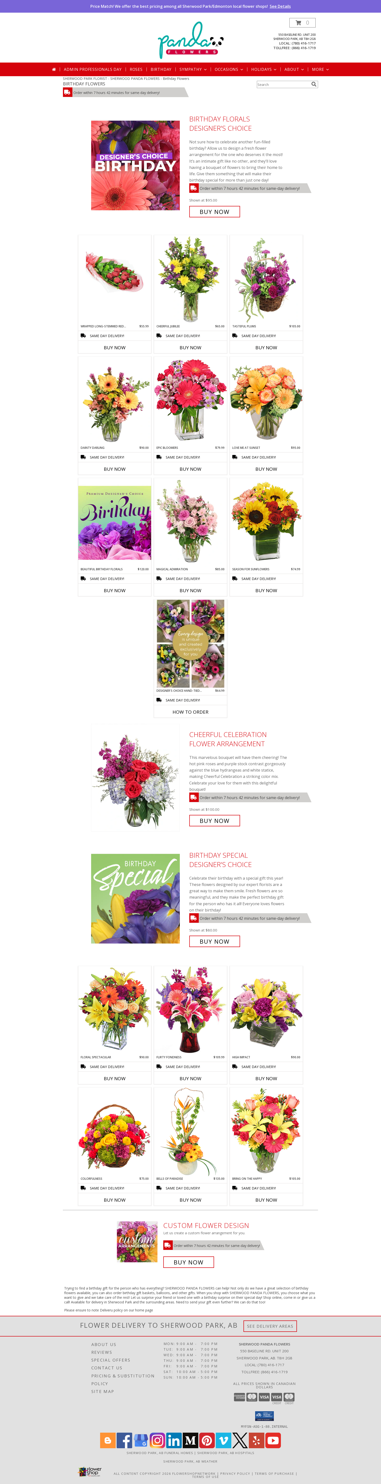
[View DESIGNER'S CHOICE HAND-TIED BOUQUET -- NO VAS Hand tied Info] (190, 644)
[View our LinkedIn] (174, 1446)
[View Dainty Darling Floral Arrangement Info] (114, 401)
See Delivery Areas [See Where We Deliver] (270, 1326)
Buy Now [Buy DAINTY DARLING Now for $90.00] (115, 469)
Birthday (161, 69)
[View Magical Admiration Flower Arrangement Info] (190, 522)
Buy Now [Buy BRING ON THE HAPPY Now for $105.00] (266, 1200)
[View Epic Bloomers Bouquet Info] (190, 401)
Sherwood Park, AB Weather (190, 1461)
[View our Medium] (190, 1446)
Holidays (264, 69)
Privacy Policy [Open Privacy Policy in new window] (235, 1473)
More (321, 69)
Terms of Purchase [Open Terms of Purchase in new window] (274, 1473)
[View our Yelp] (256, 1446)
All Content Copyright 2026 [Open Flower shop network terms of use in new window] (142, 1473)
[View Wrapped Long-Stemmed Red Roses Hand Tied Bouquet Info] (114, 267)
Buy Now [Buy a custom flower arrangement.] (189, 1262)
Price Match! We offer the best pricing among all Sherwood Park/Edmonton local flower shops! (190, 6)
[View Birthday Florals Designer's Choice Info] (139, 165)
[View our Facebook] (124, 1446)
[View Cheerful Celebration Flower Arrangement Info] (139, 777)
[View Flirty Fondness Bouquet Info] (190, 1010)
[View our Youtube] (273, 1446)
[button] (302, 23)
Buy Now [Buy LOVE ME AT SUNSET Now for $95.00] (266, 469)
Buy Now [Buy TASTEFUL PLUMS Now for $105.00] (266, 347)
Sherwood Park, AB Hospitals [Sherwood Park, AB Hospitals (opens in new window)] (225, 1452)
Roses (136, 69)
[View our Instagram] (157, 1446)
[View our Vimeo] (223, 1446)
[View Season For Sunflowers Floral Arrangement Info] (266, 522)
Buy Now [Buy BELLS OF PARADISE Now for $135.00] (190, 1200)
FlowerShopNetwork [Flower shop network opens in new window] (194, 1473)
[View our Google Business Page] (141, 1446)
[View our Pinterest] (207, 1446)
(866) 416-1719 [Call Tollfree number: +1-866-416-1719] (274, 1371)
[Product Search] (283, 84)
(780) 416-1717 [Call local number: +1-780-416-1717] (304, 43)
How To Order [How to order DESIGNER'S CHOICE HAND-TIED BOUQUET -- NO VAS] (190, 712)
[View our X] (240, 1446)
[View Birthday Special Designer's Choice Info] (139, 898)
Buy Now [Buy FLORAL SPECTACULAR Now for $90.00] (115, 1078)
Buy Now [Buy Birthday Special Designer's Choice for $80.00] (215, 941)
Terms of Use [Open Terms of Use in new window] (205, 1476)
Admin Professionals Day (92, 69)
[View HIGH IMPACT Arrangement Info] (266, 1010)
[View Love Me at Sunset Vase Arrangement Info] (266, 401)
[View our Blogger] (108, 1446)
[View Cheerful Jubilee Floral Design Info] (190, 279)
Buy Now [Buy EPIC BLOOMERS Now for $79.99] (190, 469)
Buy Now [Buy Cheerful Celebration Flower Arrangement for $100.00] (215, 821)
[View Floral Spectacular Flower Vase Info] (114, 1010)
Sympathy (194, 69)
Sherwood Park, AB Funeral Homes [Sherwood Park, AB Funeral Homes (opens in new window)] (160, 1452)
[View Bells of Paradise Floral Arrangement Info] (190, 1132)
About (295, 69)
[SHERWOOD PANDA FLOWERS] (190, 40)
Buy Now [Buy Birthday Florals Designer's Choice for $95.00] (215, 212)
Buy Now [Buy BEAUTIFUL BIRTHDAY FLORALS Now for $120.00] (115, 590)
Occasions (229, 69)
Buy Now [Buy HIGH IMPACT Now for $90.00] (266, 1078)
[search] (314, 84)
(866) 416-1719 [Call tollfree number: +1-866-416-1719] (304, 48)
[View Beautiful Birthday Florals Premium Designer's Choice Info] (114, 522)
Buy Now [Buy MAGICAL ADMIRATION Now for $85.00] (190, 590)
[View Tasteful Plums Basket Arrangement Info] (266, 279)
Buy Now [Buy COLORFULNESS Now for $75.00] (115, 1200)
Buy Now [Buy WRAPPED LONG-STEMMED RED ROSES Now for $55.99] (115, 347)
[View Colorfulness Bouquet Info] (114, 1132)
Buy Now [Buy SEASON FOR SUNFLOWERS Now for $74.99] (266, 590)
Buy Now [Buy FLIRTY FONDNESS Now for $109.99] (190, 1078)
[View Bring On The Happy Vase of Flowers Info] (266, 1132)
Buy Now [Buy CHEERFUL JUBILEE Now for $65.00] (190, 347)
